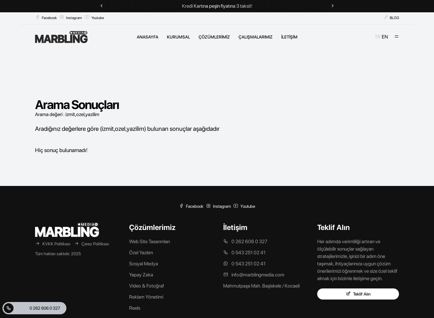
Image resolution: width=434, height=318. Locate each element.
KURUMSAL (178, 36)
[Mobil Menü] (396, 37)
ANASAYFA (147, 36)
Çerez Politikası (91, 243)
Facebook (46, 17)
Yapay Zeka (141, 275)
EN (385, 37)
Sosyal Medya (143, 264)
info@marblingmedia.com (253, 275)
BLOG (391, 17)
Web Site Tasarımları (149, 241)
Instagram (70, 17)
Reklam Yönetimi (146, 297)
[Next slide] (332, 6)
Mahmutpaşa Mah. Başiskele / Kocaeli (261, 286)
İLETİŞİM (289, 36)
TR (378, 37)
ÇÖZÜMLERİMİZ (214, 36)
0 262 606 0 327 (32, 308)
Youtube (94, 17)
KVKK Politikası (52, 243)
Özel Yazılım (141, 253)
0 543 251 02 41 (244, 253)
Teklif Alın (358, 293)
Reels (134, 308)
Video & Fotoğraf (146, 286)
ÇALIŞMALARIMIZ (256, 36)
